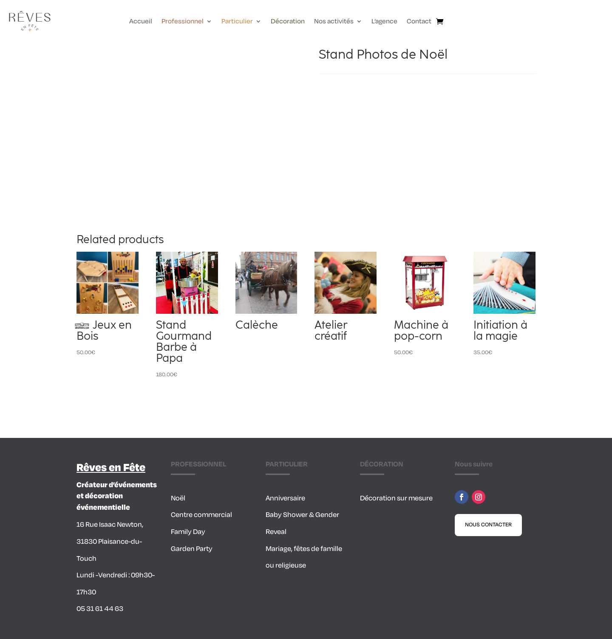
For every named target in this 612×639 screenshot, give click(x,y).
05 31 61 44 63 (99, 609)
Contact (419, 22)
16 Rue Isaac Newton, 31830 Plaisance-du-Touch (109, 541)
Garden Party (191, 549)
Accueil (140, 22)
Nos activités (334, 22)
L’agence (384, 22)
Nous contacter (488, 524)
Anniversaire (285, 498)
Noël (178, 498)
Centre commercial (201, 515)
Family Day (188, 532)
